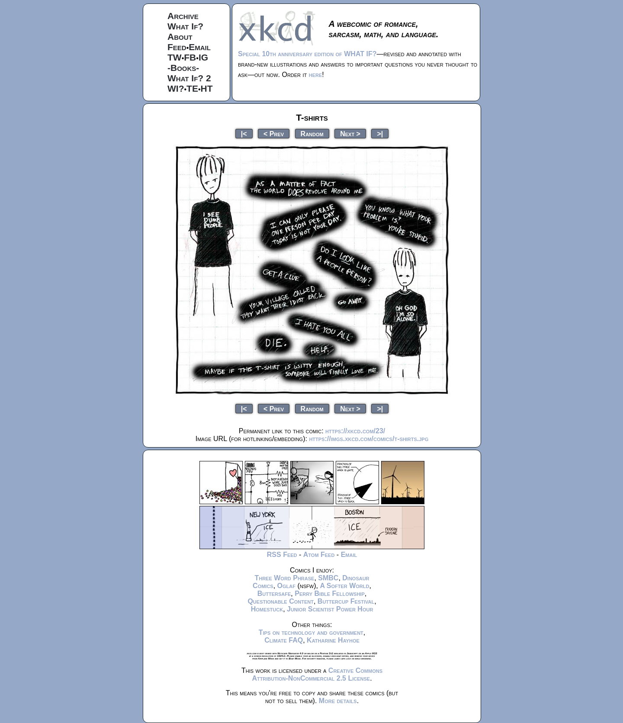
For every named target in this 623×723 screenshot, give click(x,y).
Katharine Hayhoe (333, 640)
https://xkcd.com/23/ (355, 431)
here (315, 74)
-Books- (183, 68)
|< (244, 133)
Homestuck (267, 609)
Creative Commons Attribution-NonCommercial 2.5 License (317, 674)
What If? (185, 26)
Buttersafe (274, 593)
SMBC (328, 578)
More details (338, 700)
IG (203, 57)
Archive (183, 16)
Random (312, 133)
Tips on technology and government (311, 632)
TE (192, 88)
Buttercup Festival (346, 601)
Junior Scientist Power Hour (330, 609)
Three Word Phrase (284, 578)
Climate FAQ (283, 640)
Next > (350, 133)
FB (190, 57)
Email (200, 47)
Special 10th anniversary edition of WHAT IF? (307, 54)
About (180, 37)
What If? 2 (189, 78)
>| (380, 133)
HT (207, 88)
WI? (175, 88)
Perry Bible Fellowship (330, 593)
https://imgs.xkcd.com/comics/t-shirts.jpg (368, 438)
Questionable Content (280, 601)
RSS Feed (282, 554)
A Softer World (344, 585)
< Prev (273, 133)
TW (174, 57)
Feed (176, 47)
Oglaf (286, 585)
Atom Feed (319, 554)
